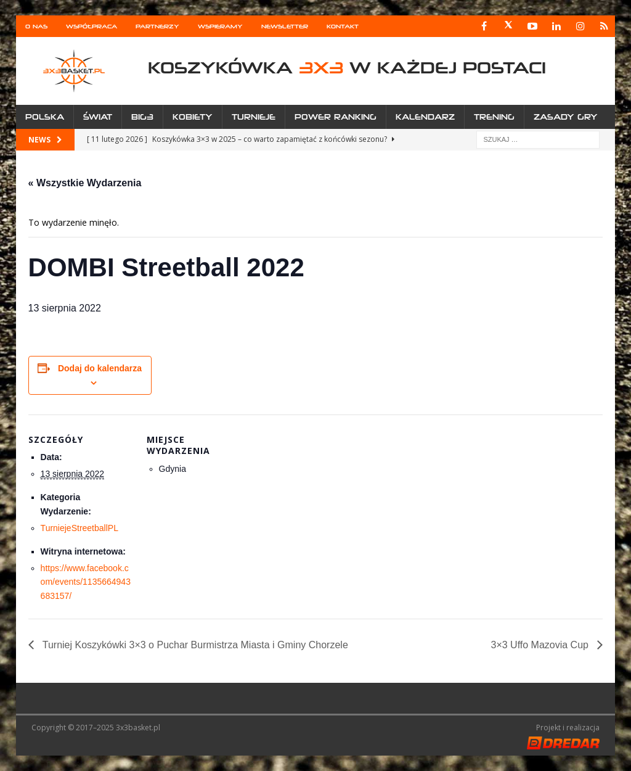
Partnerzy (157, 26)
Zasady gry (566, 117)
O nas (36, 26)
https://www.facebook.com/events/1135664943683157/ (86, 582)
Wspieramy (220, 26)
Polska (44, 117)
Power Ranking (336, 117)
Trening (494, 117)
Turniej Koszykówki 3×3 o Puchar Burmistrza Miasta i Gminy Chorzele (194, 645)
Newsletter (284, 26)
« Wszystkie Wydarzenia (85, 183)
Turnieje (253, 117)
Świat (97, 117)
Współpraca (91, 26)
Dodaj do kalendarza (100, 368)
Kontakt (343, 26)
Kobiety (193, 117)
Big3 (142, 117)
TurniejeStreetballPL (79, 528)
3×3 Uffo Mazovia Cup (541, 645)
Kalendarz (425, 117)
